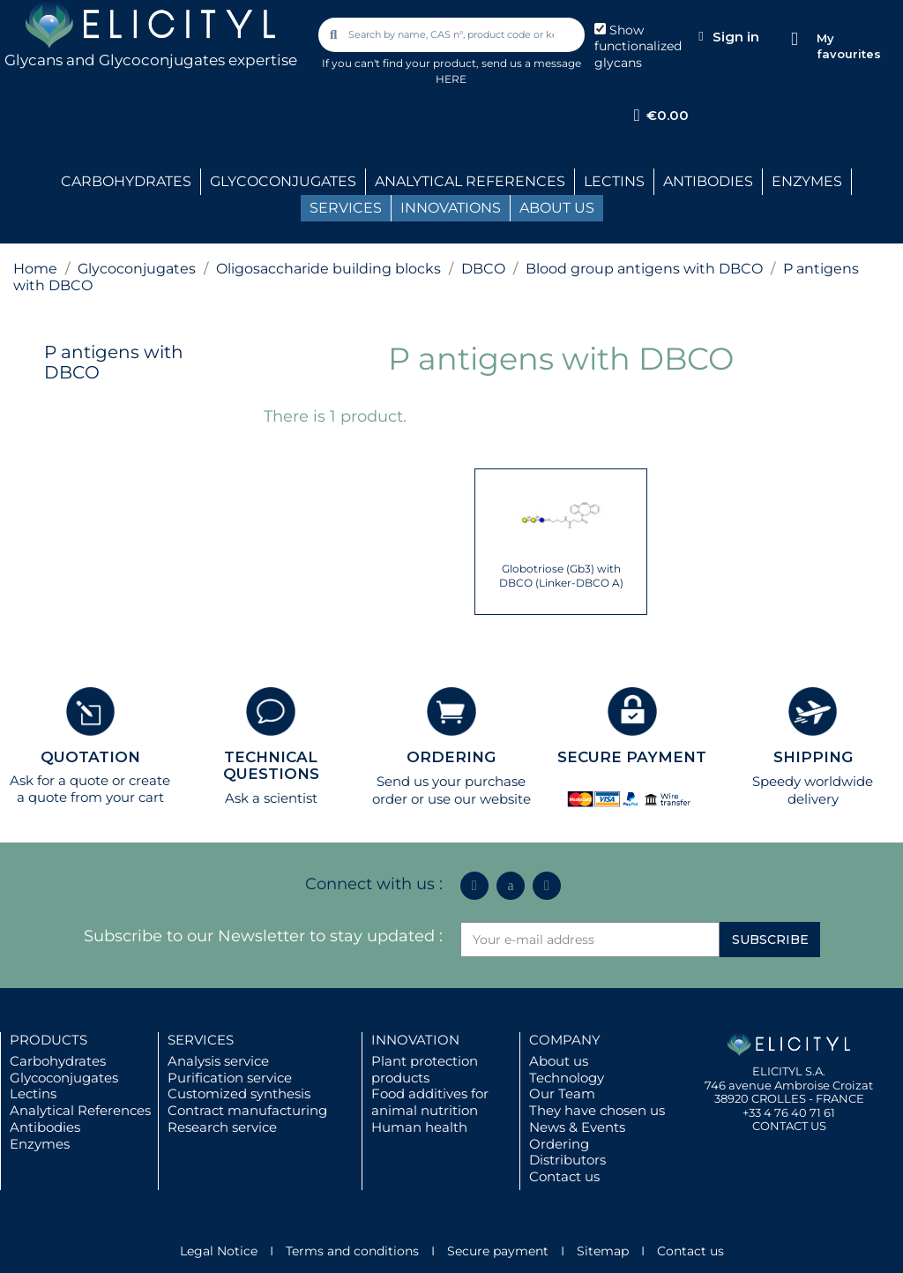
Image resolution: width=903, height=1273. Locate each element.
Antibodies (45, 1127)
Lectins (33, 1093)
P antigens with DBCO (113, 362)
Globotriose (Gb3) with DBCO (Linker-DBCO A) (561, 575)
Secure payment (498, 1251)
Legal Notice (218, 1251)
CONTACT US (789, 1126)
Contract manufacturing (247, 1110)
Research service (222, 1127)
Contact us (564, 1176)
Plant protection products (424, 1069)
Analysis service (218, 1060)
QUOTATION (90, 757)
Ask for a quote (59, 780)
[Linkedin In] (474, 886)
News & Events (577, 1127)
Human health (419, 1127)
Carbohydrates (58, 1060)
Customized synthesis (239, 1093)
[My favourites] (794, 39)
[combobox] (452, 35)
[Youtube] (547, 886)
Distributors (567, 1159)
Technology (566, 1077)
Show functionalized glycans (638, 46)
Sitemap (603, 1251)
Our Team (562, 1093)
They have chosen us (597, 1110)
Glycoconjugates (64, 1077)
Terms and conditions (352, 1251)
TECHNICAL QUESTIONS (271, 765)
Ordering (559, 1143)
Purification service (230, 1077)
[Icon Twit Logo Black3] (510, 886)
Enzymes (40, 1143)
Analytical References (80, 1110)
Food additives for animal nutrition (430, 1102)
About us (558, 1060)
